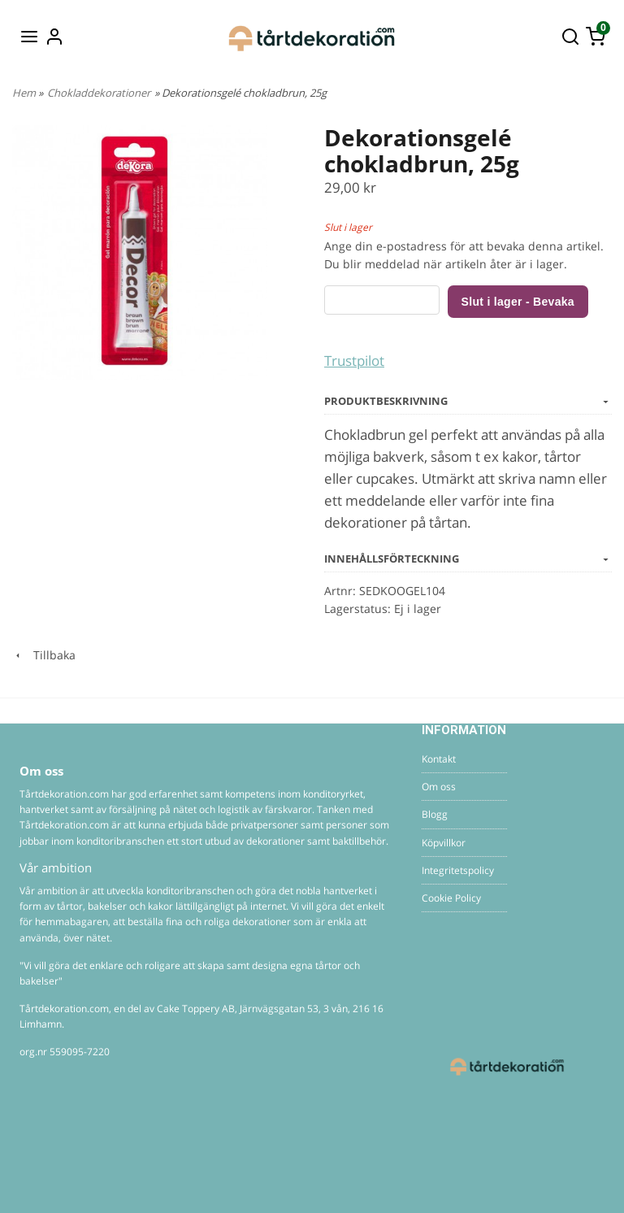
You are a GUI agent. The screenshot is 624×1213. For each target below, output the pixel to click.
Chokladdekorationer (98, 92)
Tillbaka (44, 655)
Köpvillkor (444, 843)
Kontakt (439, 759)
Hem (24, 92)
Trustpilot (354, 360)
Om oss (439, 786)
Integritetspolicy (458, 870)
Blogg (435, 814)
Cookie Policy (451, 898)
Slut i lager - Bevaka (518, 301)
